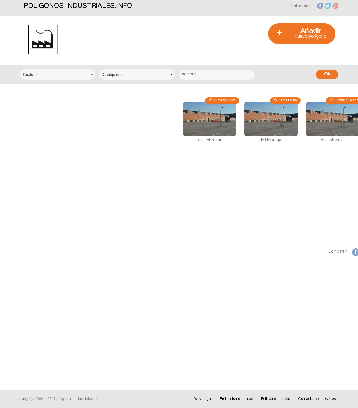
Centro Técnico (38, 160)
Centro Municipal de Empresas (52, 143)
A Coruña (32, 211)
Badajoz (32, 262)
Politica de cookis (275, 399)
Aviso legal (203, 399)
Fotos (30, 340)
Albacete (32, 228)
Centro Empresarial (42, 109)
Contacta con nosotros (317, 399)
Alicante (31, 245)
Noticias (32, 306)
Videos (30, 357)
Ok (327, 74)
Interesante (35, 323)
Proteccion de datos (236, 399)
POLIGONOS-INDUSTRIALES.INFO (78, 6)
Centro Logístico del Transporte (54, 126)
